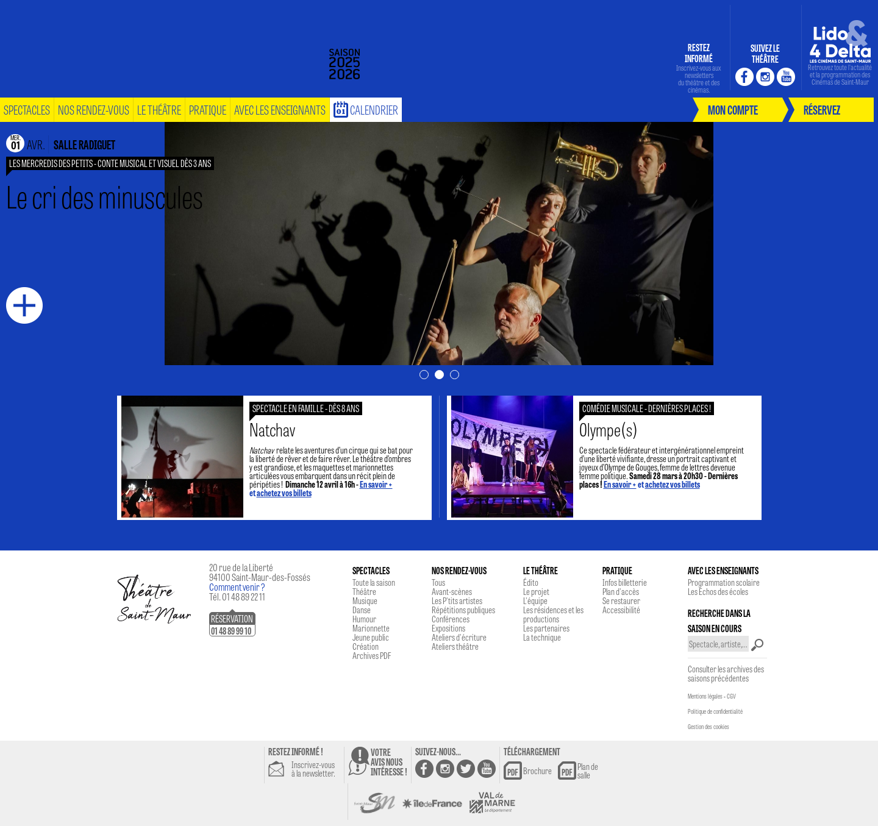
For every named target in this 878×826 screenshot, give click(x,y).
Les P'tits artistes (457, 600)
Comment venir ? (237, 587)
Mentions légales (705, 696)
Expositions (448, 628)
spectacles (27, 109)
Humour (364, 619)
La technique (542, 637)
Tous (438, 582)
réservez (822, 109)
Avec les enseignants (280, 109)
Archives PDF (371, 655)
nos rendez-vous (93, 109)
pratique (207, 109)
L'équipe (535, 600)
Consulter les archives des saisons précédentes (726, 673)
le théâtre (159, 109)
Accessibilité (621, 609)
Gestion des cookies (708, 726)
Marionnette (371, 628)
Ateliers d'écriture (459, 637)
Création (365, 646)
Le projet (536, 591)
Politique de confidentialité (715, 711)
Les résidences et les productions (553, 614)
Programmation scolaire (724, 582)
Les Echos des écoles (718, 591)
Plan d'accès (620, 591)
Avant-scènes (452, 591)
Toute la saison (373, 582)
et (652, 484)
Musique (364, 600)
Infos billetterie (624, 582)
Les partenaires (546, 628)
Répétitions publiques (463, 609)
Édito (530, 582)
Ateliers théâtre (455, 646)
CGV (731, 696)
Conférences (450, 619)
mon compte (733, 109)
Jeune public (370, 637)
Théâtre (364, 591)
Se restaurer (621, 600)
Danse (361, 609)
